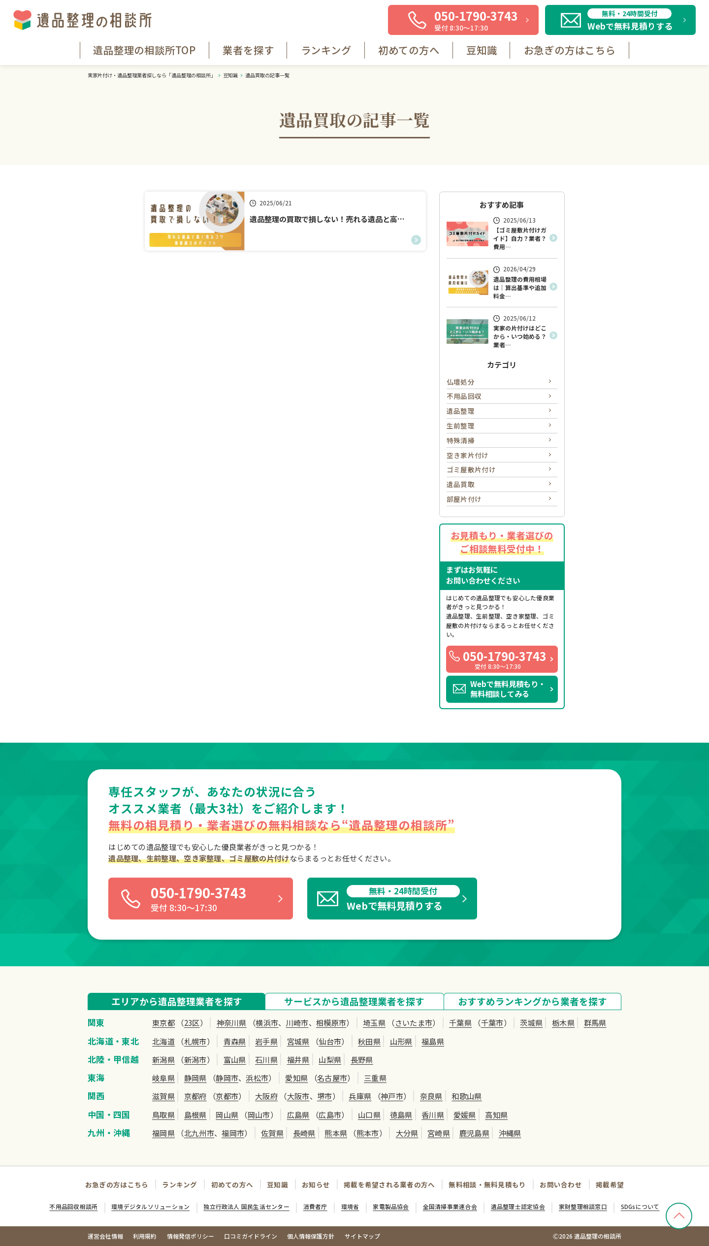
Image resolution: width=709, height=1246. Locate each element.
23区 (192, 1022)
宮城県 (298, 1041)
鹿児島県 (474, 1132)
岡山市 (259, 1114)
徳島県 (401, 1114)
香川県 (432, 1114)
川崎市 (297, 1022)
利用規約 (145, 1236)
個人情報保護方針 (310, 1236)
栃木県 (563, 1022)
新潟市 (195, 1059)
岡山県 (227, 1114)
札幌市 (195, 1041)
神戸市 (392, 1095)
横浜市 (267, 1022)
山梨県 (330, 1059)
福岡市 (233, 1132)
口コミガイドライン (250, 1236)
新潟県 (163, 1059)
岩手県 (266, 1041)
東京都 (163, 1022)
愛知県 (296, 1077)
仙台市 (330, 1041)
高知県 (496, 1114)
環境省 (350, 1206)
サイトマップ (362, 1236)
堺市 (324, 1095)
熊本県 (335, 1132)
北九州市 (199, 1132)
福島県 (432, 1041)
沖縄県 (510, 1132)
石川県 (266, 1059)
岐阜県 (163, 1077)
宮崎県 (438, 1132)
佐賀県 (272, 1132)
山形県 (401, 1041)
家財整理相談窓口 (583, 1206)
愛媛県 (464, 1114)
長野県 (362, 1059)
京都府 (195, 1095)
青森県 (235, 1041)
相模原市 (331, 1022)
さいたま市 (414, 1022)
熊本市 (367, 1132)
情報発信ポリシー (190, 1236)
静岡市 (227, 1077)
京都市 (227, 1095)
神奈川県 (232, 1022)
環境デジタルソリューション (150, 1206)
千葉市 (492, 1022)
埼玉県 (374, 1022)
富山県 (235, 1059)
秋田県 (369, 1041)
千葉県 (460, 1022)
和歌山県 (466, 1095)
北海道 (163, 1041)
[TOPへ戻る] (679, 1216)
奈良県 (431, 1095)
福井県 (298, 1059)
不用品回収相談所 (73, 1206)
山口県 (369, 1114)
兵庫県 (360, 1095)
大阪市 (298, 1095)
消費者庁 (315, 1206)
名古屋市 (332, 1077)
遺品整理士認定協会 (518, 1206)
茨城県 (531, 1022)
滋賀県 (163, 1095)
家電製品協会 (391, 1206)
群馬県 (595, 1022)
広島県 (298, 1114)
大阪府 (266, 1095)
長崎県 (304, 1132)
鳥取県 (163, 1114)
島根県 (195, 1114)
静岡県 (195, 1077)
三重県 (375, 1077)
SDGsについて (640, 1206)
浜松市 (257, 1077)
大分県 (407, 1132)
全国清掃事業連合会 (450, 1206)
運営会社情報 (105, 1236)
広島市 (330, 1114)
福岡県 (163, 1132)
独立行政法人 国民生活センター (246, 1206)
